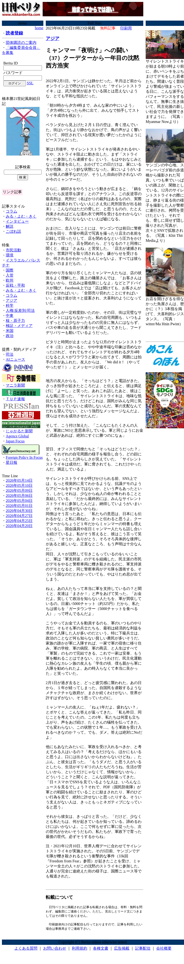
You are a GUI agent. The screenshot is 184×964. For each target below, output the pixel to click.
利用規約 (79, 949)
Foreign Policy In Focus (24, 457)
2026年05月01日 (19, 506)
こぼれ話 (13, 231)
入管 (9, 275)
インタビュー (17, 221)
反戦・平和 (15, 285)
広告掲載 (121, 949)
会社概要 (164, 949)
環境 (9, 255)
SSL (30, 83)
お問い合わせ (54, 949)
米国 (9, 331)
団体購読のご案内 (21, 43)
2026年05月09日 (19, 490)
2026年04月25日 (19, 521)
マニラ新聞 (15, 385)
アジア (11, 300)
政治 (9, 336)
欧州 (9, 280)
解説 (9, 226)
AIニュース (15, 359)
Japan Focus (15, 441)
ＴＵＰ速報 (15, 399)
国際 (9, 270)
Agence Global (17, 436)
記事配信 (142, 949)
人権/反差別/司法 (20, 310)
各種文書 (100, 949)
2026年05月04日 (19, 501)
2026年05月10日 (19, 485)
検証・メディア (19, 326)
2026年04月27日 (19, 516)
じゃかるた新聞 (19, 431)
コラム (11, 211)
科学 (9, 305)
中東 (9, 316)
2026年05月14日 (19, 480)
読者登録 (14, 33)
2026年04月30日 (19, 511)
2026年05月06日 (19, 496)
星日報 (11, 462)
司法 (9, 354)
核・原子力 (15, 321)
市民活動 (13, 250)
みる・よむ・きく (21, 216)
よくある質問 (25, 949)
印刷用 (126, 28)
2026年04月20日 (19, 526)
